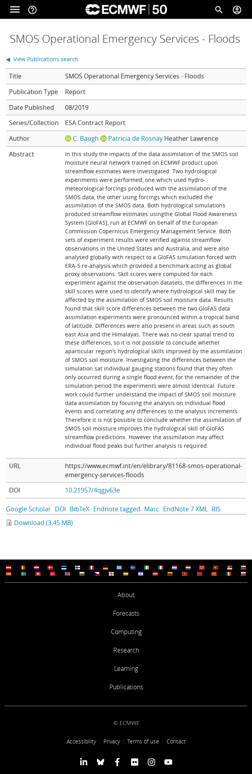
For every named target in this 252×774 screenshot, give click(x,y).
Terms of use (143, 741)
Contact (176, 741)
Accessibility (81, 741)
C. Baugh (86, 138)
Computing (126, 631)
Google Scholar (28, 509)
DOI (60, 509)
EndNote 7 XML (185, 509)
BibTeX (79, 509)
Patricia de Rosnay (135, 138)
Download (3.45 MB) (43, 522)
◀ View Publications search (42, 59)
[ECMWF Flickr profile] (134, 761)
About (126, 594)
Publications (126, 687)
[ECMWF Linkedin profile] (83, 761)
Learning (126, 668)
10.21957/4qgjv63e (92, 490)
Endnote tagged (116, 509)
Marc (151, 509)
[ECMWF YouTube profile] (168, 761)
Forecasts (126, 613)
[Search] (219, 9)
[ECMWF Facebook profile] (117, 761)
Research (126, 650)
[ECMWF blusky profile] (100, 761)
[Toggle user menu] (237, 9)
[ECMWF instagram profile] (151, 761)
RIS (216, 509)
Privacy (111, 741)
